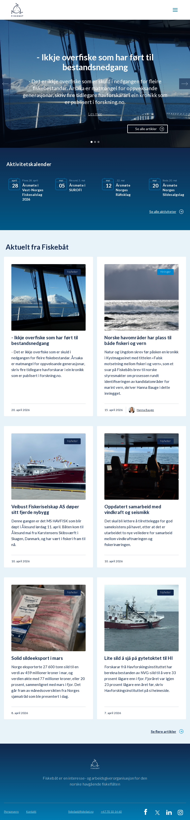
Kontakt (31, 811)
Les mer (95, 114)
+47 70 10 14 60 (111, 811)
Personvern (11, 811)
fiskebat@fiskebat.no (81, 811)
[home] (18, 10)
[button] (175, 9)
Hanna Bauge (145, 409)
